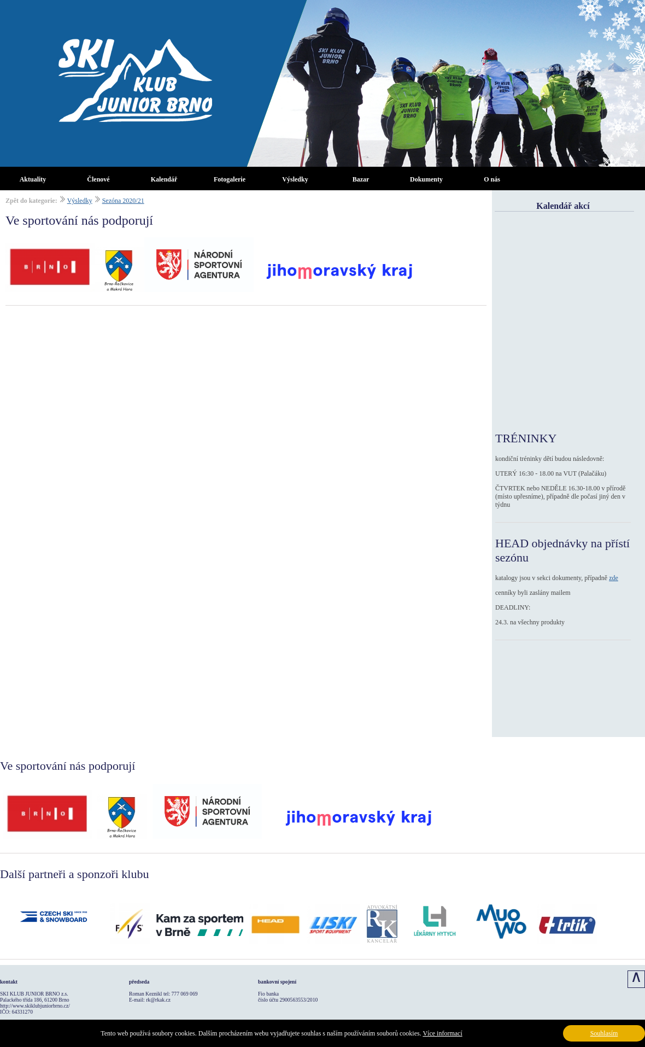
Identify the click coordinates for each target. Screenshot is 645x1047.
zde (613, 578)
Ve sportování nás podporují (79, 220)
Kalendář (164, 179)
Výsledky (295, 179)
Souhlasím (604, 1033)
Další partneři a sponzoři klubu (74, 874)
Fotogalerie (229, 179)
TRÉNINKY (525, 438)
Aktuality (33, 179)
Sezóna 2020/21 (123, 200)
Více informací (442, 1033)
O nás (492, 179)
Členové (98, 179)
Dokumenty (426, 179)
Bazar (361, 179)
